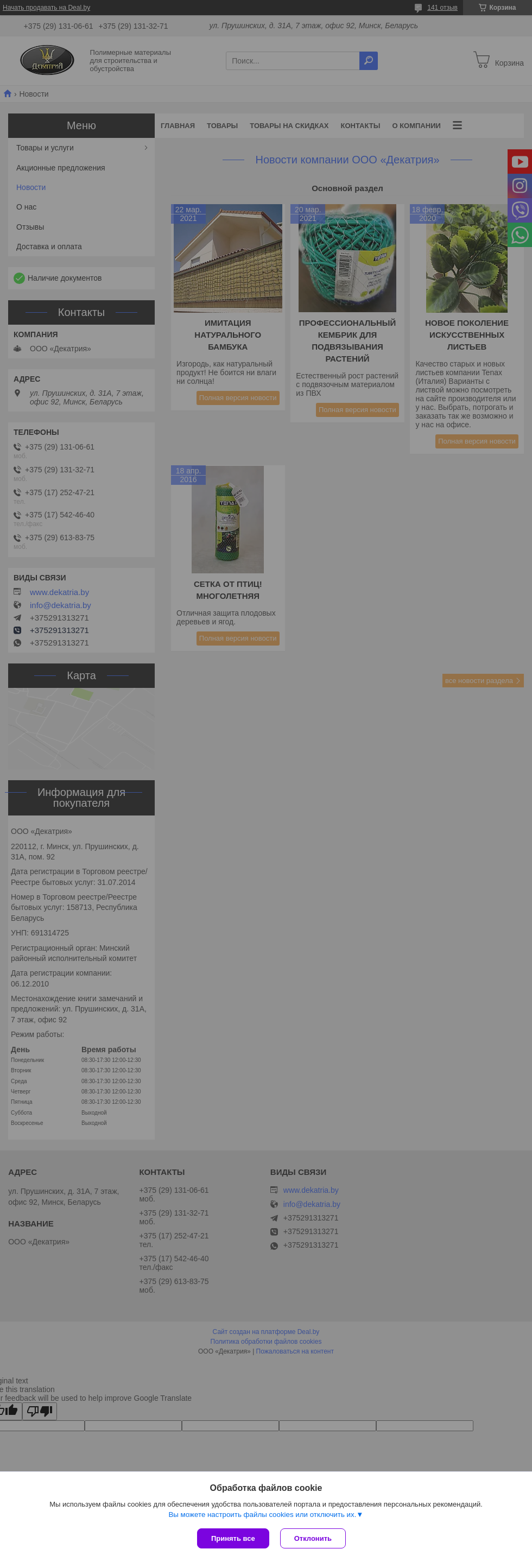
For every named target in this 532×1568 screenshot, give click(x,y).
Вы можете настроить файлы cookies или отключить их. (262, 1514)
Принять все (233, 1538)
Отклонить (313, 1538)
